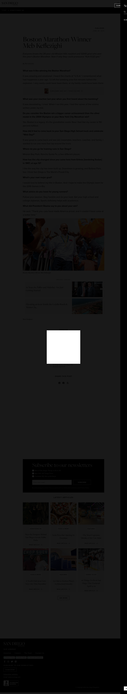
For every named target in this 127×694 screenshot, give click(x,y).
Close (119, 5)
